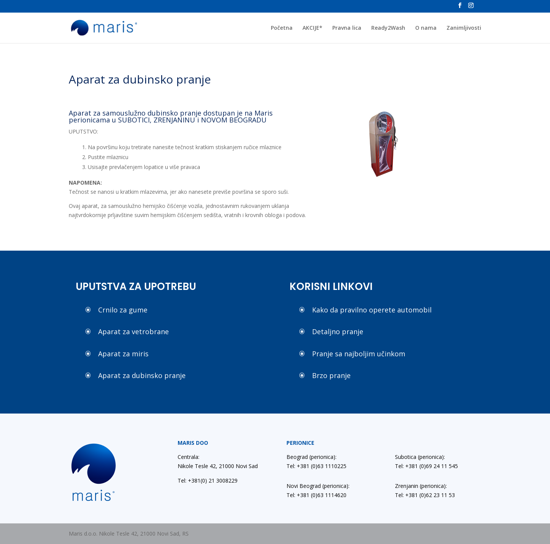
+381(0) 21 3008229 (213, 480)
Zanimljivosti (463, 28)
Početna (282, 28)
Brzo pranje (331, 375)
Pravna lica (346, 28)
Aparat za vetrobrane (133, 331)
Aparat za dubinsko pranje (142, 375)
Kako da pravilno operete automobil (372, 309)
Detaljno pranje (337, 331)
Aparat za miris (123, 353)
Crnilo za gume (122, 309)
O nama (426, 28)
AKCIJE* (312, 28)
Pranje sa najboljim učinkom (358, 353)
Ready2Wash (388, 28)
